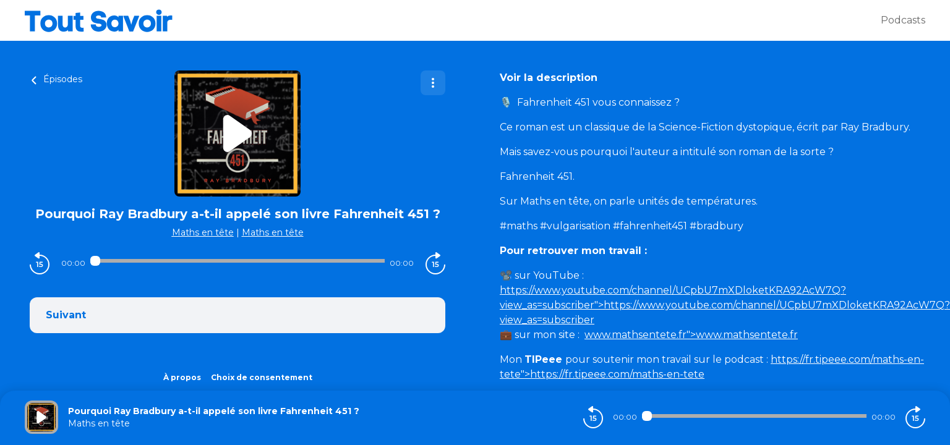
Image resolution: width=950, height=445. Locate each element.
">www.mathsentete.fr (691, 335)
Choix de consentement (261, 377)
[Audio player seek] (237, 260)
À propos (182, 377)
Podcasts (903, 20)
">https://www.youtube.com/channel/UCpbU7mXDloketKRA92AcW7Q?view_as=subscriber (725, 305)
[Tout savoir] (453, 20)
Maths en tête (203, 232)
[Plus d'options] (433, 82)
